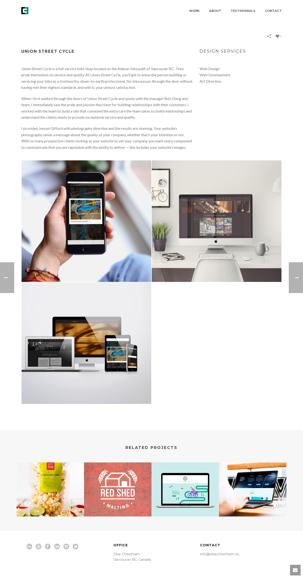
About (215, 11)
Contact (273, 11)
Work (194, 11)
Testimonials (243, 11)
